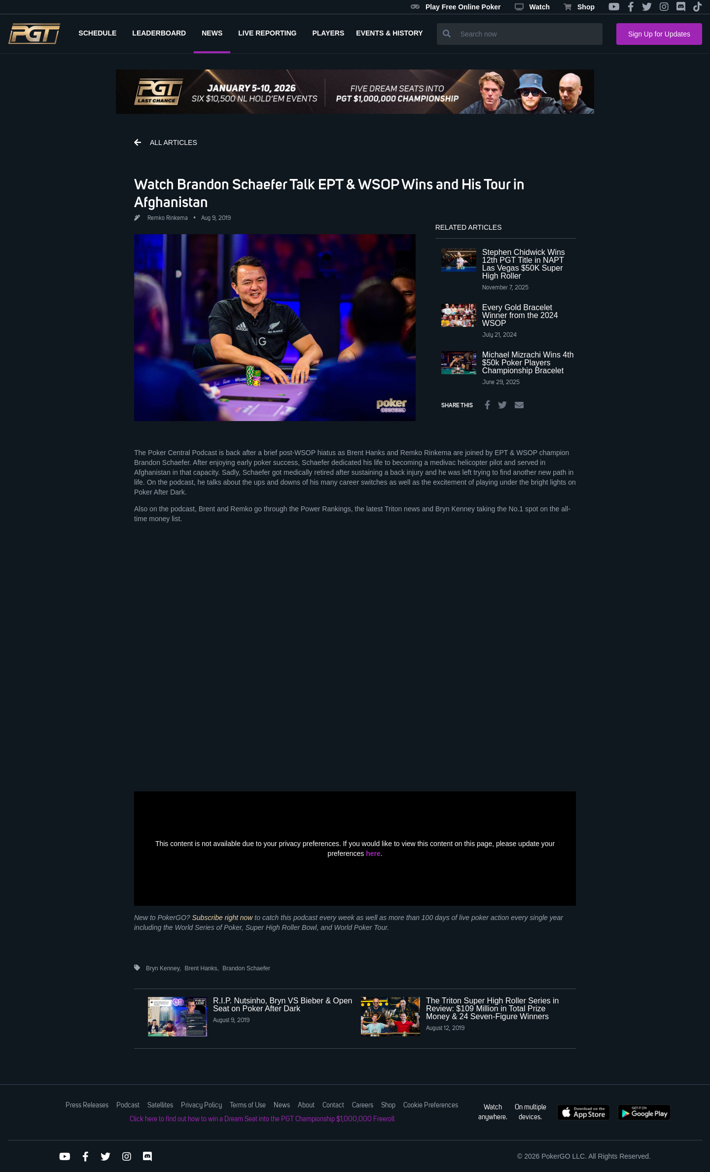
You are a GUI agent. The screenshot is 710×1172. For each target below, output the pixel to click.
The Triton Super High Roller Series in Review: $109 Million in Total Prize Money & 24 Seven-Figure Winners (492, 1008)
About (306, 1105)
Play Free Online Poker (456, 7)
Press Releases (87, 1105)
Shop (579, 7)
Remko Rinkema (167, 218)
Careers (362, 1105)
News (282, 1105)
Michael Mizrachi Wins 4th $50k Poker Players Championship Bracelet (528, 363)
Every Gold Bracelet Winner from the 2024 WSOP (520, 315)
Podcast (128, 1105)
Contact (333, 1105)
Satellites (160, 1105)
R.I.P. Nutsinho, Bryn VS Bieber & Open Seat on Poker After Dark (283, 1004)
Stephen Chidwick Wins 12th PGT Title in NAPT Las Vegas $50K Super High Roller (523, 264)
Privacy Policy (201, 1105)
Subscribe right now (222, 918)
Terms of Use (248, 1105)
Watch (532, 7)
